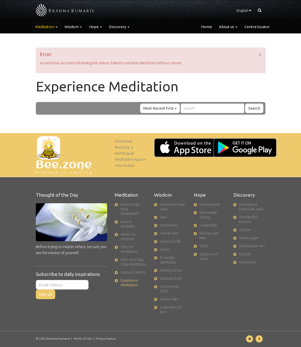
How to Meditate (128, 224)
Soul (163, 217)
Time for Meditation (129, 249)
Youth (204, 246)
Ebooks (245, 254)
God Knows (169, 225)
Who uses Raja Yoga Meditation (133, 262)
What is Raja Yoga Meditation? (130, 209)
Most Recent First (160, 108)
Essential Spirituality (168, 260)
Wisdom (73, 27)
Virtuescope (249, 238)
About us (228, 27)
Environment (210, 204)
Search (254, 108)
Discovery (119, 27)
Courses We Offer (169, 288)
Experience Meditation (129, 282)
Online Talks (169, 299)
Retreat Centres (133, 272)
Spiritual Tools (171, 278)
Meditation (46, 27)
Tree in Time (169, 233)
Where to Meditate (128, 236)
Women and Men (209, 235)
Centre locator (257, 27)
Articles (245, 230)
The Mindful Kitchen (248, 219)
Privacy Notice (106, 338)
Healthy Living (171, 270)
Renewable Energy (208, 215)
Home (206, 27)
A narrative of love (170, 309)
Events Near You (252, 246)
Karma (165, 250)
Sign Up (45, 294)
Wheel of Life (170, 241)
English (244, 10)
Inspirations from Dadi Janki (251, 206)
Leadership (208, 225)
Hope (95, 27)
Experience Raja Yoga (172, 206)
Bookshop (247, 262)
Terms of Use (82, 338)
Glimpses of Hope (209, 256)
